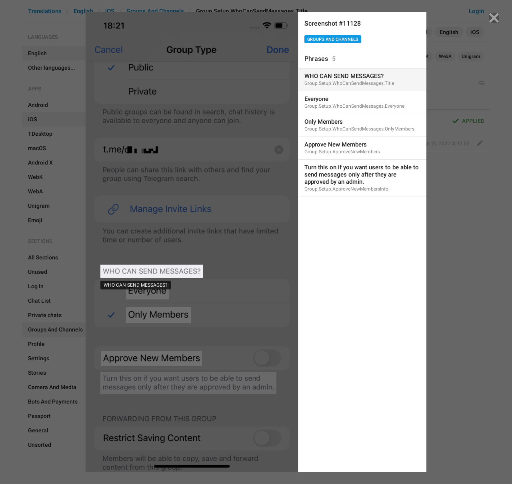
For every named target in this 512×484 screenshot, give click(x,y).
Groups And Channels (332, 39)
